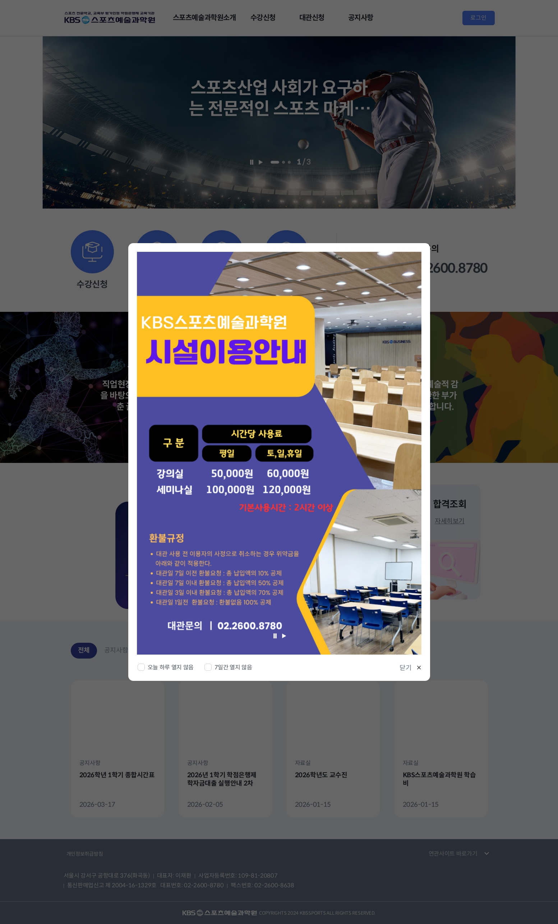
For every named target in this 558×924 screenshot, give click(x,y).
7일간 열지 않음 (233, 667)
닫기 (406, 668)
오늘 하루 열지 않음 (171, 667)
